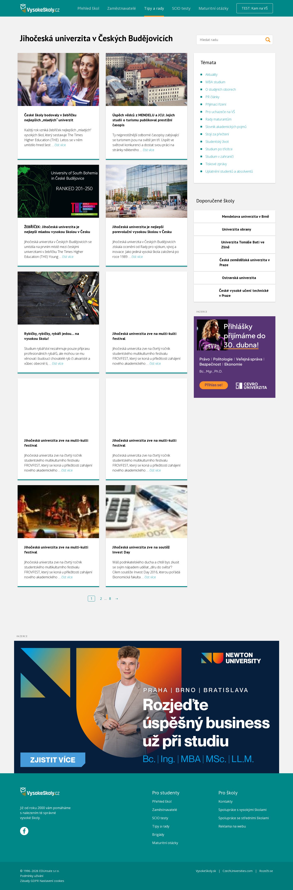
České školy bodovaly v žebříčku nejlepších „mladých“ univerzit (50, 117)
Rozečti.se (266, 871)
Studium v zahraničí (219, 156)
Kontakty (225, 801)
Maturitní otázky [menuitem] (213, 8)
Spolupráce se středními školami (243, 818)
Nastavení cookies (52, 881)
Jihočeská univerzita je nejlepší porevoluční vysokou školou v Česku (142, 229)
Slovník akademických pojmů (225, 126)
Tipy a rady (160, 826)
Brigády (158, 834)
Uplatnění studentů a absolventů (229, 171)
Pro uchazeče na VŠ (220, 111)
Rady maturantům (218, 119)
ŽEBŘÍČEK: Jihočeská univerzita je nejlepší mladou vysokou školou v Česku (57, 229)
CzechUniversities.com (238, 871)
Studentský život (217, 141)
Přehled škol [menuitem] (88, 8)
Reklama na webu (232, 826)
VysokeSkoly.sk (206, 871)
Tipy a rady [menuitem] (154, 8)
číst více (60, 145)
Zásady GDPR (29, 881)
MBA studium (215, 82)
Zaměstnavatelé (164, 809)
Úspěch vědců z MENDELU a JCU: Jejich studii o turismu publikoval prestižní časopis (143, 120)
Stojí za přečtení (217, 134)
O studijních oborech (220, 89)
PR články (212, 97)
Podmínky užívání (32, 876)
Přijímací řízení (215, 104)
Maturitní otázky (165, 843)
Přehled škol (161, 801)
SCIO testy (160, 818)
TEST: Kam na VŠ (255, 8)
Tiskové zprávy (216, 164)
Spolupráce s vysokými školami (242, 809)
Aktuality (211, 74)
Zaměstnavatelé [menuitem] (121, 8)
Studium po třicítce (219, 149)
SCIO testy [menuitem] (181, 8)
